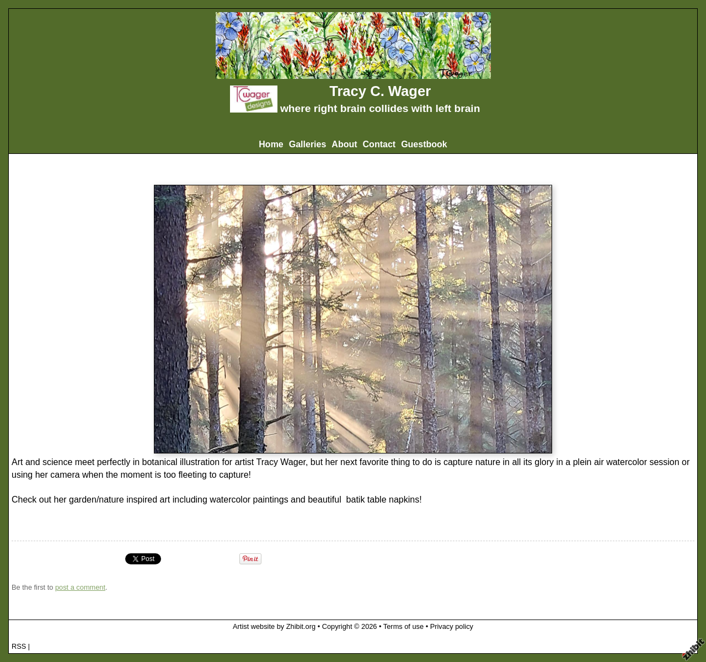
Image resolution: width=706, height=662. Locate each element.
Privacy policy (451, 626)
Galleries (308, 144)
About (344, 144)
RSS (19, 646)
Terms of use (403, 626)
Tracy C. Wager (380, 91)
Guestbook (424, 144)
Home (271, 144)
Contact (379, 144)
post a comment (80, 587)
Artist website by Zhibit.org (274, 626)
